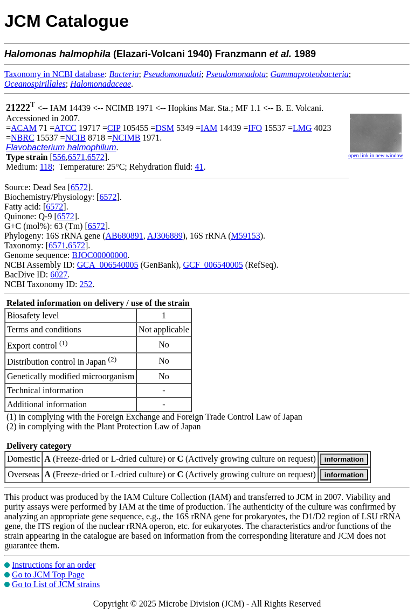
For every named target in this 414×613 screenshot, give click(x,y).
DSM (164, 128)
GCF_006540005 (213, 264)
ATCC (65, 128)
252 (85, 284)
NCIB (75, 137)
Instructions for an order (53, 564)
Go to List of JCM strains (56, 584)
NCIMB (126, 137)
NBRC (22, 137)
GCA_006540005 (108, 264)
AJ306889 (165, 235)
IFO (255, 128)
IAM (209, 128)
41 (199, 166)
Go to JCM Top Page (48, 574)
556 (59, 157)
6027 (58, 274)
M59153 (245, 235)
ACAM (24, 128)
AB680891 (124, 235)
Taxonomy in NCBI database (54, 74)
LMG (302, 128)
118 (46, 166)
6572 (96, 157)
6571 (76, 157)
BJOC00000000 (99, 255)
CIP (113, 128)
